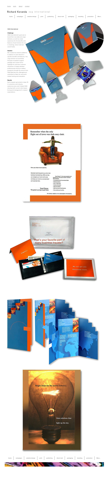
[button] (20, 16)
